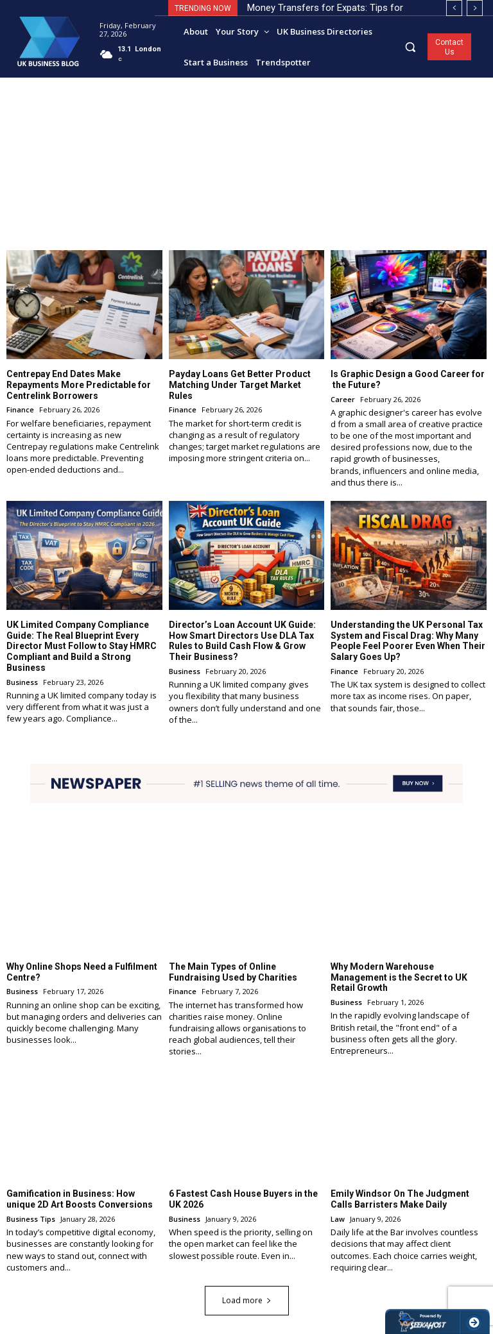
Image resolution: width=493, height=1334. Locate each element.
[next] (475, 8)
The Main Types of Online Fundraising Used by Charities (233, 971)
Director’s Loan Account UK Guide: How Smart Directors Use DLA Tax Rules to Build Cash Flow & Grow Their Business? (242, 640)
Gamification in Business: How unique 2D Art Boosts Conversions (79, 1199)
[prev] (454, 8)
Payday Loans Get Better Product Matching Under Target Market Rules (240, 384)
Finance (20, 409)
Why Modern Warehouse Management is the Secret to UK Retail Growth (399, 977)
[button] (410, 46)
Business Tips (30, 1218)
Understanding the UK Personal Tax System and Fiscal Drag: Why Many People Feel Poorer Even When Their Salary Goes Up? (408, 640)
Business (22, 681)
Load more (247, 1299)
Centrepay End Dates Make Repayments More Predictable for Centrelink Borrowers (78, 384)
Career (343, 398)
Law (338, 1218)
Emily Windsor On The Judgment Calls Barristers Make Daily (400, 1199)
